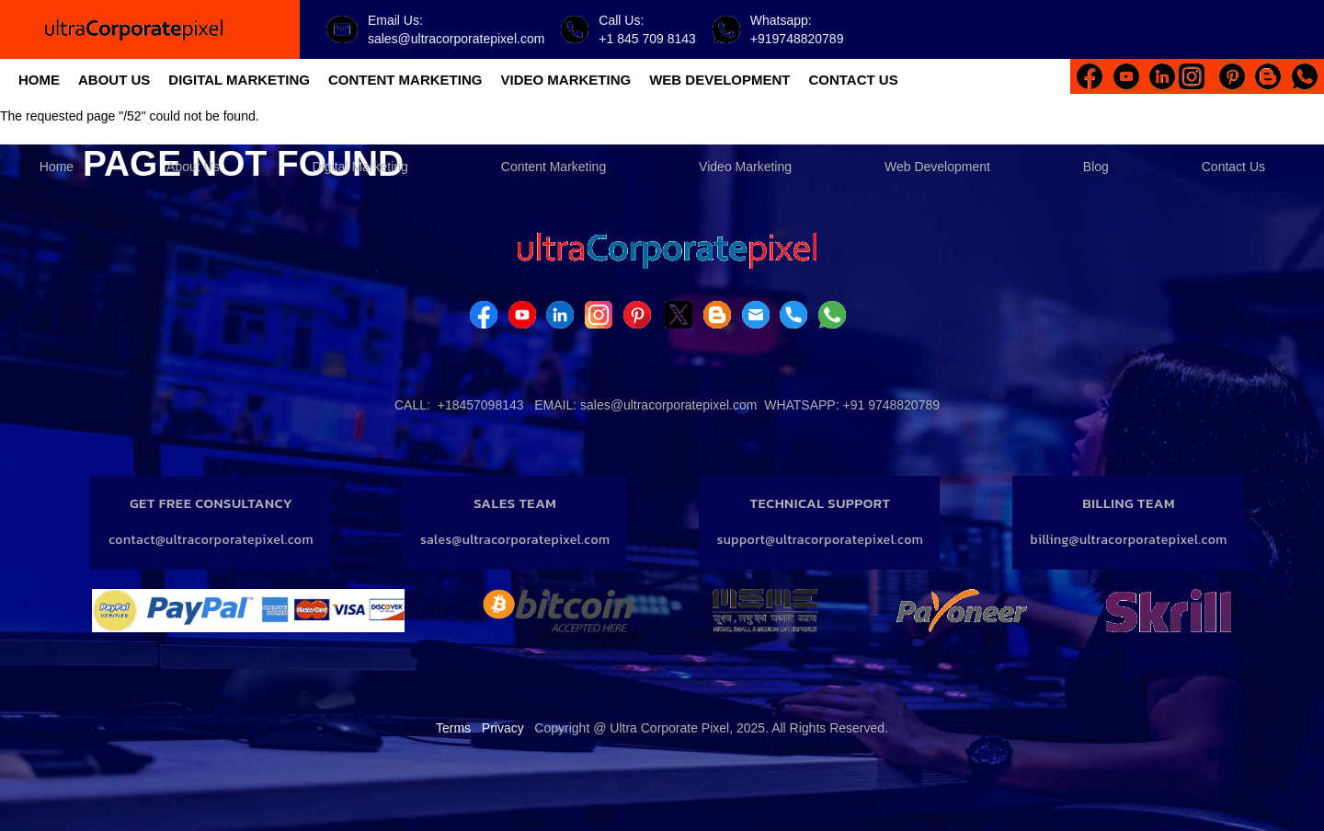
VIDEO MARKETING (565, 79)
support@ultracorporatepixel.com (820, 539)
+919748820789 (797, 38)
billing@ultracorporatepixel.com (1129, 539)
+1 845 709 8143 (647, 38)
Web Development (937, 166)
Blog (1096, 166)
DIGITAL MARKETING (239, 79)
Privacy (503, 728)
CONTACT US (852, 79)
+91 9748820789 (892, 405)
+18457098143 (481, 405)
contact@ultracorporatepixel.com (211, 539)
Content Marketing (553, 166)
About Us (193, 166)
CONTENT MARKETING (405, 79)
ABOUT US (114, 79)
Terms (453, 728)
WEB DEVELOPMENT (719, 79)
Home (57, 166)
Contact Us (1233, 166)
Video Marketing (745, 166)
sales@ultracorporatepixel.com (456, 38)
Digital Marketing (360, 166)
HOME (39, 79)
